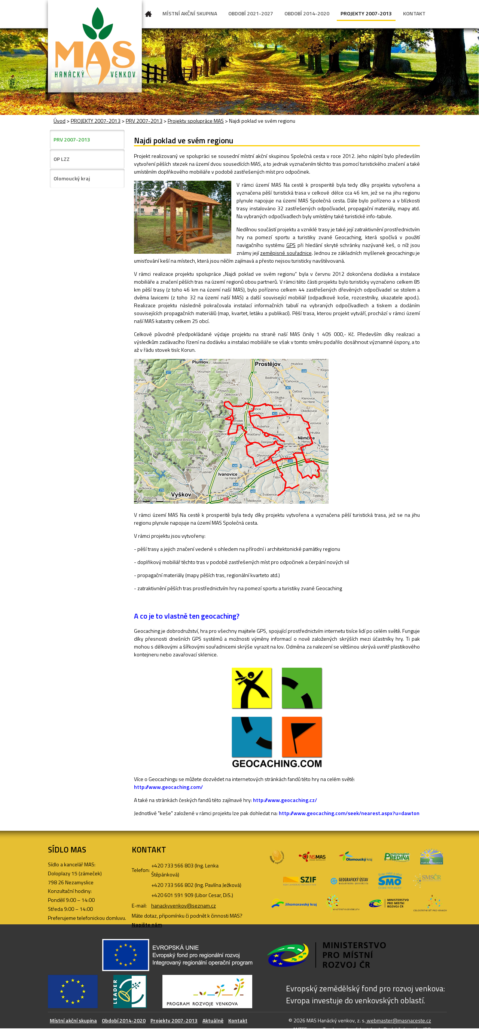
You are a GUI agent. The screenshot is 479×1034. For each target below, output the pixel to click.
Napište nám (147, 924)
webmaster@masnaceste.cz (398, 1020)
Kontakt (237, 1020)
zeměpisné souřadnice (285, 253)
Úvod (148, 15)
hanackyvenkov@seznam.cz (183, 905)
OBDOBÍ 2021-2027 (250, 13)
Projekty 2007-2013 (174, 1020)
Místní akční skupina (73, 1020)
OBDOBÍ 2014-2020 (306, 13)
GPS (291, 245)
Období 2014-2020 (124, 1020)
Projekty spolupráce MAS (196, 121)
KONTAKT (414, 13)
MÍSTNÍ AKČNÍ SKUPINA (189, 13)
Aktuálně (212, 1020)
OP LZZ (62, 159)
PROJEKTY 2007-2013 (366, 13)
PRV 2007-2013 (144, 121)
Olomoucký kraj (72, 178)
